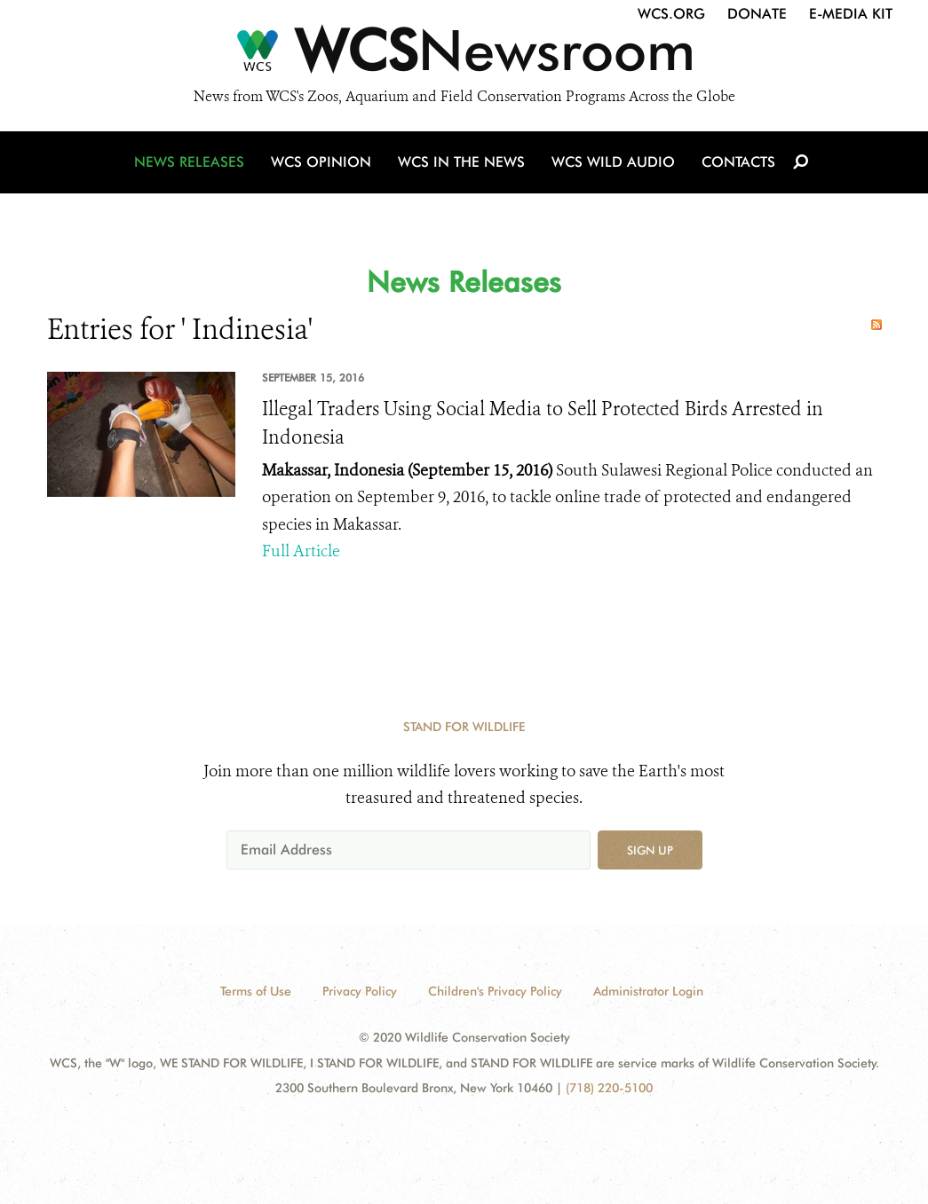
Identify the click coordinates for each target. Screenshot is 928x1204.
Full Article (301, 551)
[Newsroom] (464, 55)
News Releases (189, 161)
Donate (757, 13)
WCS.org (671, 13)
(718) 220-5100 (609, 1088)
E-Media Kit (850, 13)
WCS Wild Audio (613, 161)
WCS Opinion (321, 161)
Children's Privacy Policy (495, 991)
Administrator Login (648, 991)
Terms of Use (255, 991)
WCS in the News (461, 161)
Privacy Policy (359, 991)
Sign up (650, 850)
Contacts (738, 161)
